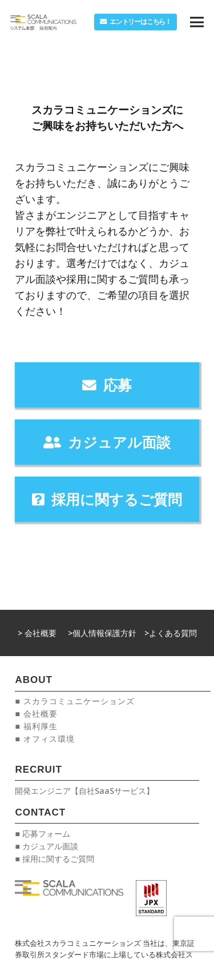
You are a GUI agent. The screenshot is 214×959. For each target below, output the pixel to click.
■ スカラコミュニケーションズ (74, 701)
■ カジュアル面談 (46, 846)
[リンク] (43, 22)
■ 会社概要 (36, 713)
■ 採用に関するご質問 (54, 858)
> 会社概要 (37, 633)
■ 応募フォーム (42, 833)
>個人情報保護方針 (102, 633)
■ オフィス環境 (44, 738)
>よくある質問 (170, 633)
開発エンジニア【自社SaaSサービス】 (84, 790)
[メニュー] (197, 22)
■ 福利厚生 (36, 726)
